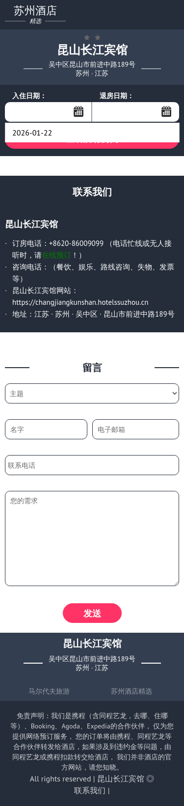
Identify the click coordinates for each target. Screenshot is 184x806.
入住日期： (29, 95)
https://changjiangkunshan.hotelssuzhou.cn (80, 302)
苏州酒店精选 (131, 691)
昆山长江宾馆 (120, 778)
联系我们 (89, 790)
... (78, 111)
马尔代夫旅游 (49, 691)
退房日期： (117, 95)
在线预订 (56, 255)
